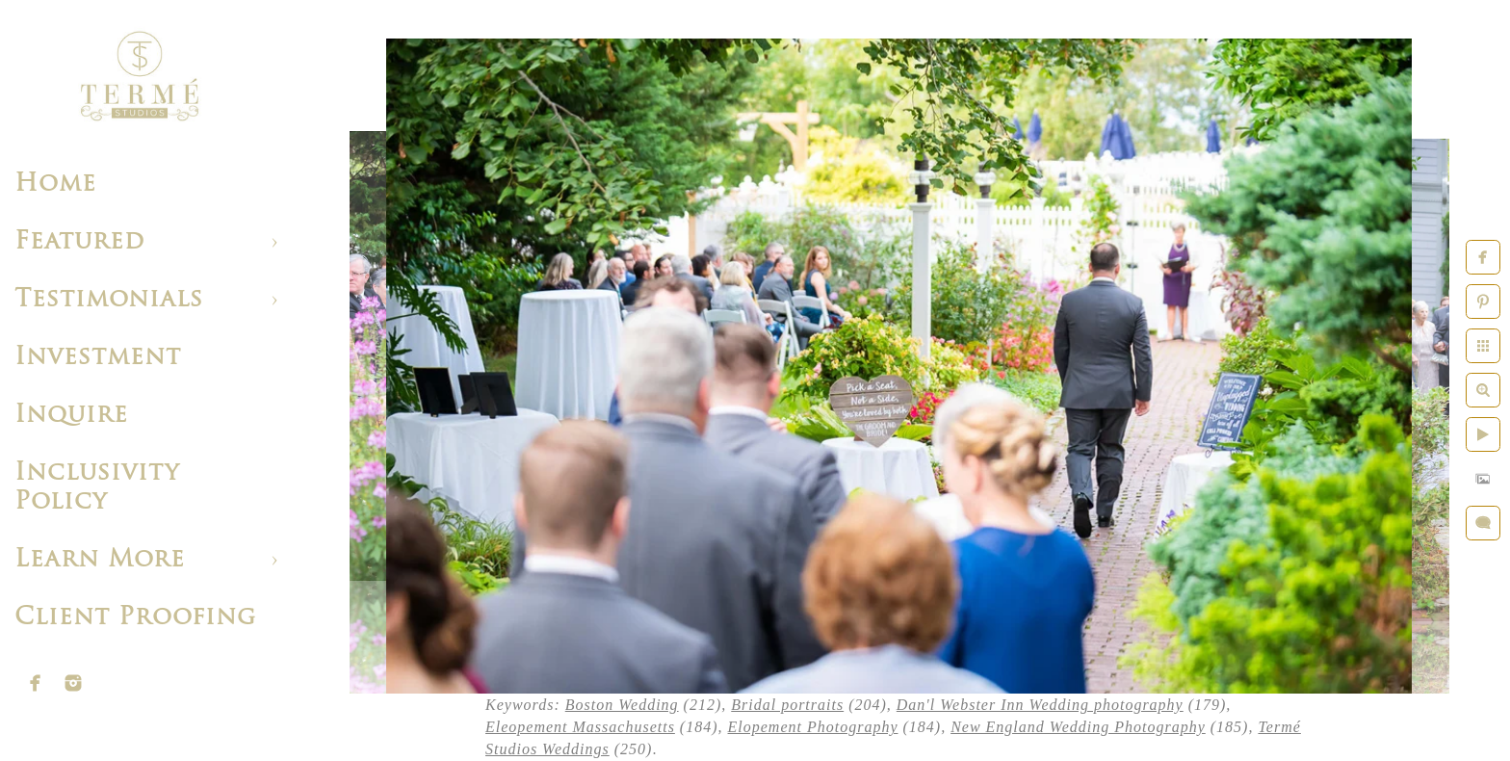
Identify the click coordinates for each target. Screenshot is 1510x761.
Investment (97, 358)
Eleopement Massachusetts (580, 727)
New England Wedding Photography (1078, 727)
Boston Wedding (622, 704)
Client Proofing (135, 618)
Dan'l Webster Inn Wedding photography (1040, 704)
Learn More (99, 560)
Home (55, 184)
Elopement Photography (813, 727)
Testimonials (108, 300)
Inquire (71, 416)
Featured (79, 242)
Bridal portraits (787, 704)
